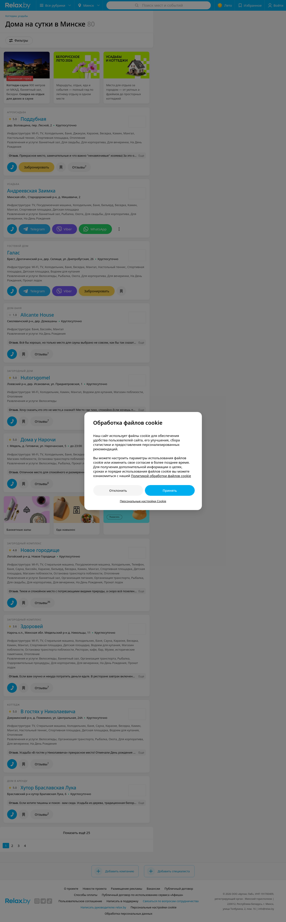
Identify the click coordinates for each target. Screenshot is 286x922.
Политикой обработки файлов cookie (161, 475)
